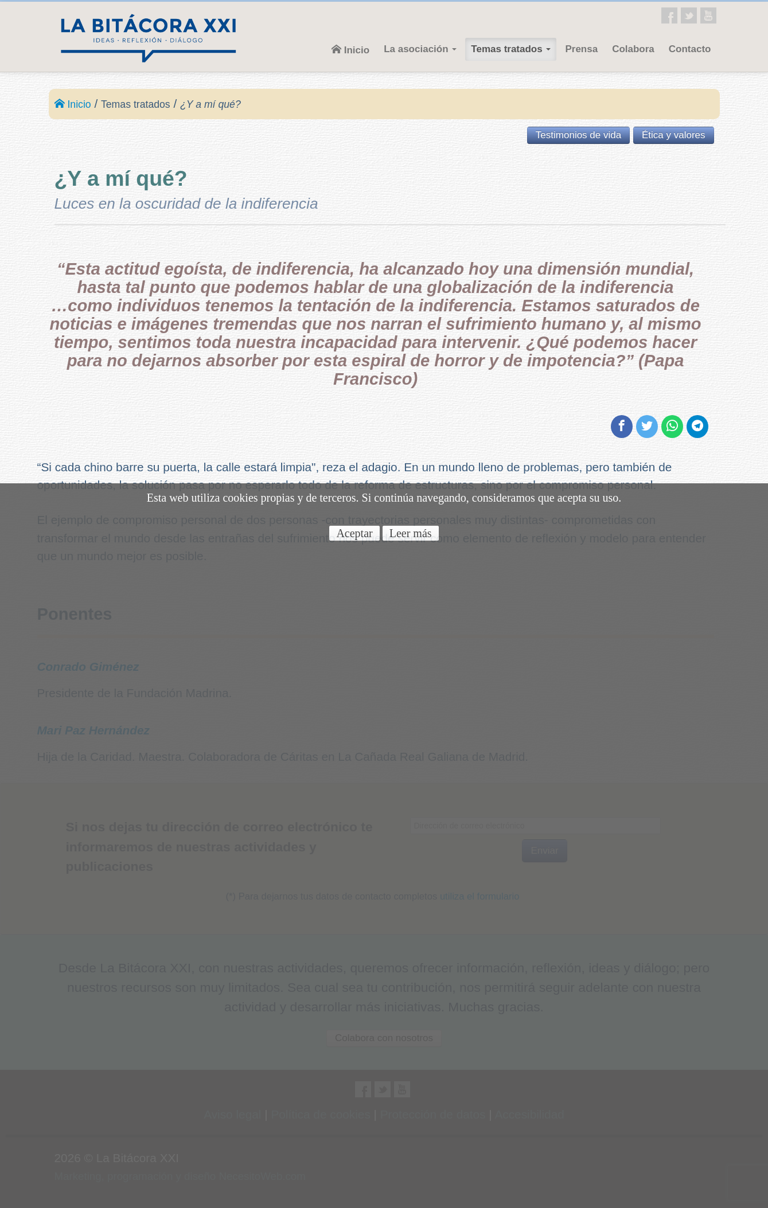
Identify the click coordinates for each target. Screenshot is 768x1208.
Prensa (581, 49)
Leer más (410, 533)
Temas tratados (511, 49)
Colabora (633, 49)
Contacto (690, 49)
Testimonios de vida (578, 135)
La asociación (420, 49)
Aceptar (354, 533)
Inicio (350, 50)
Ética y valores (673, 135)
